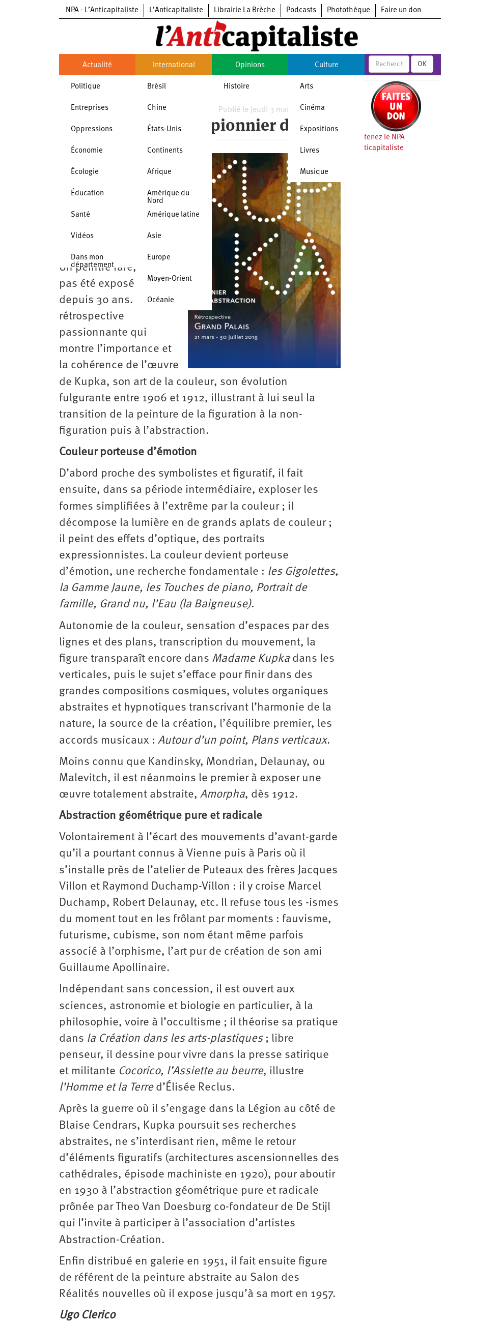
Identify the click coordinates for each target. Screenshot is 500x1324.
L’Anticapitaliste (176, 10)
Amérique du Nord (168, 197)
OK (422, 64)
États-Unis (164, 129)
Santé (80, 215)
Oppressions (92, 129)
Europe (159, 257)
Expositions (319, 129)
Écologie (85, 172)
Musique (314, 172)
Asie (154, 236)
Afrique (159, 172)
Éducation (87, 193)
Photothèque (348, 10)
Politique (85, 87)
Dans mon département (92, 261)
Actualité (97, 65)
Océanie (160, 300)
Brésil (156, 87)
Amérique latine (173, 215)
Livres (309, 151)
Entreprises (89, 108)
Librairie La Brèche (244, 10)
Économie (87, 151)
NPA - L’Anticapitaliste (102, 10)
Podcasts (301, 10)
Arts (306, 87)
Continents (165, 151)
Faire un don (401, 10)
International (174, 65)
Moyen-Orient (169, 279)
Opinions (250, 65)
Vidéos (82, 236)
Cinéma (312, 108)
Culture (327, 65)
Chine (156, 108)
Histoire (236, 87)
